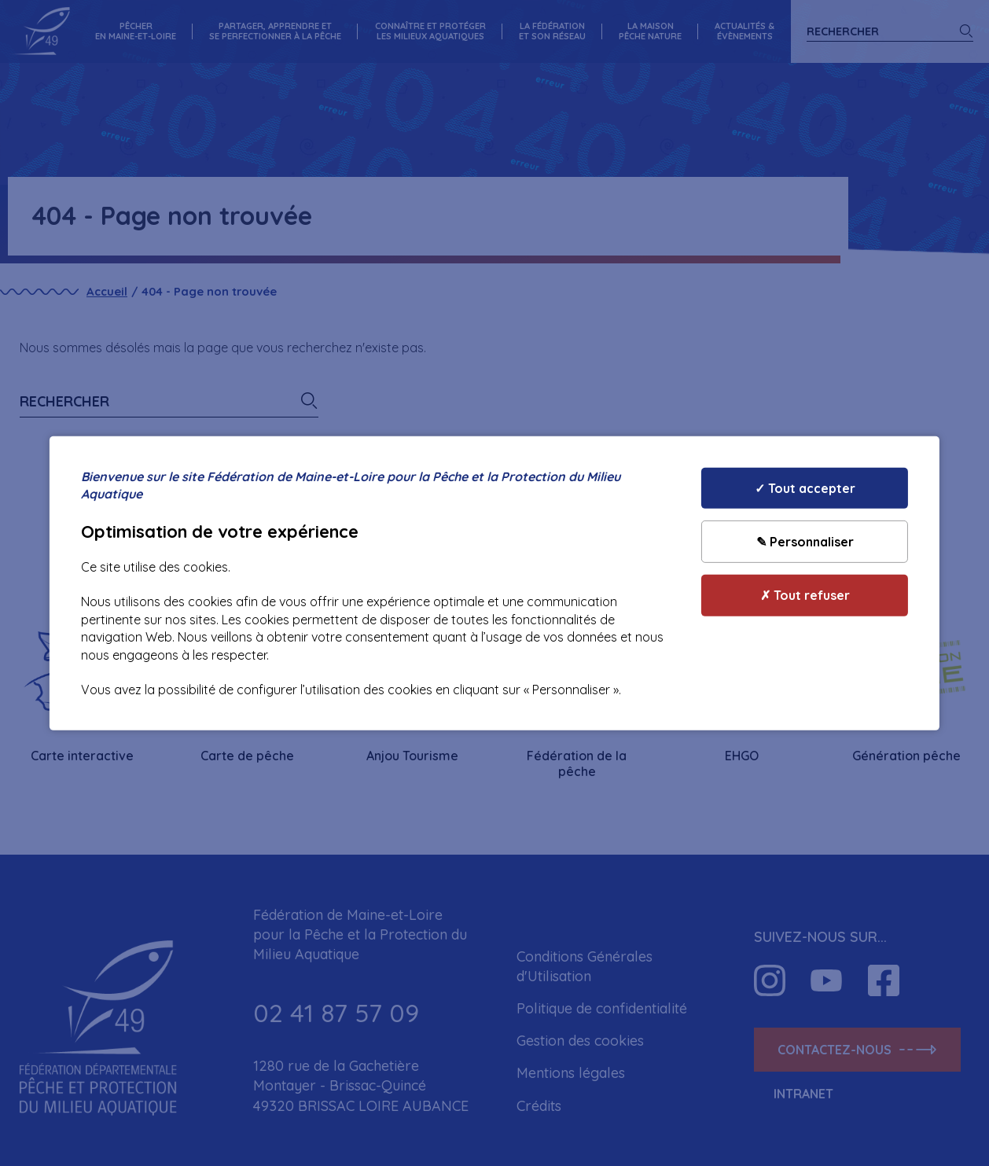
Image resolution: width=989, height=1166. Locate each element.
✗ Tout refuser (805, 595)
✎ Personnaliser (805, 542)
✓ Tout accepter (805, 487)
